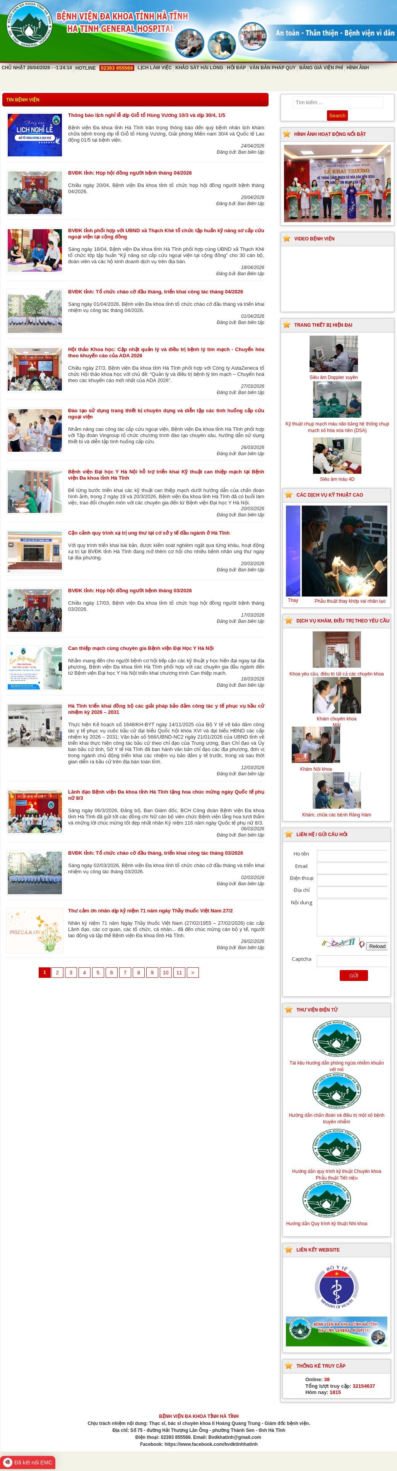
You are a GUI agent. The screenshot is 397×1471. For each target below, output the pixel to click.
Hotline (104, 68)
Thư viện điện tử (316, 1010)
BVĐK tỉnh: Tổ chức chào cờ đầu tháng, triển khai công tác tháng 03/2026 (155, 853)
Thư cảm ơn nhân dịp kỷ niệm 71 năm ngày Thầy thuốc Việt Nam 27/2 (150, 911)
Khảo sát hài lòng (199, 67)
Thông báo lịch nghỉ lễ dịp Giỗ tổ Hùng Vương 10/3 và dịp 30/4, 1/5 (146, 115)
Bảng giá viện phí (321, 67)
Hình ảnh (357, 67)
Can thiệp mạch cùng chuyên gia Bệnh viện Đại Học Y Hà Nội (141, 648)
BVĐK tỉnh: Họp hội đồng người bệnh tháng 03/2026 (130, 590)
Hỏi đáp (236, 67)
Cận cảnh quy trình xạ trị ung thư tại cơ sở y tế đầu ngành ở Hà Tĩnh (148, 533)
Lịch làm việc (155, 67)
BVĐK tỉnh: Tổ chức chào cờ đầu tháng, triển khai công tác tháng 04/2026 (155, 292)
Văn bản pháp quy (273, 67)
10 (165, 973)
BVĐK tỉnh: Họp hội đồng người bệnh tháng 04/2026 (130, 173)
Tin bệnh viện (22, 100)
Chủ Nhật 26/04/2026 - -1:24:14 (37, 67)
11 (179, 973)
